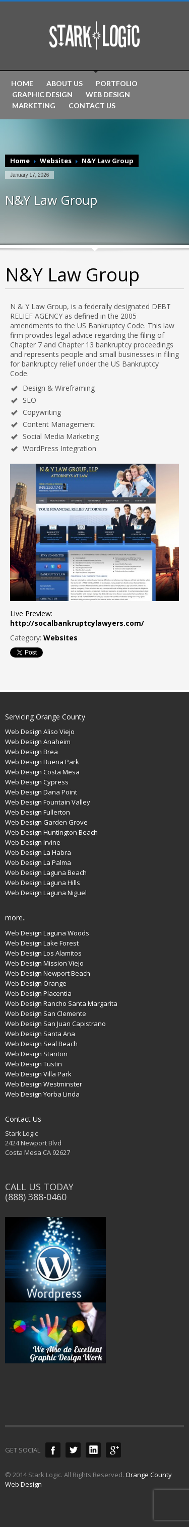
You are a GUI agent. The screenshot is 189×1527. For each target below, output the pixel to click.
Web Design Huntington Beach (51, 832)
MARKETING (33, 105)
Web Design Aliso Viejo (40, 731)
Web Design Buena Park (42, 761)
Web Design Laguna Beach (46, 872)
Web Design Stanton (36, 1053)
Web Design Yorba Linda (42, 1094)
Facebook (52, 1450)
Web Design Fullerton (37, 812)
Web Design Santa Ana (40, 1033)
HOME (22, 83)
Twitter (73, 1450)
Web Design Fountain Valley (47, 802)
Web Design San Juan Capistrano (55, 1023)
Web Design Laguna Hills (42, 882)
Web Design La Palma (38, 862)
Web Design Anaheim (38, 741)
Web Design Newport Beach (47, 973)
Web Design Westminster (43, 1083)
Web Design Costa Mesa (42, 771)
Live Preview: (77, 618)
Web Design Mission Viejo (44, 963)
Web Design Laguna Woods (47, 932)
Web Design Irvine (32, 842)
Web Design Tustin (33, 1063)
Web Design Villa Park (38, 1073)
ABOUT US (64, 83)
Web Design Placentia (38, 993)
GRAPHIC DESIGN (42, 94)
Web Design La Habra (38, 852)
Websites (56, 160)
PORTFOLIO (117, 83)
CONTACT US (92, 105)
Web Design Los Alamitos (43, 953)
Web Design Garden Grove (46, 822)
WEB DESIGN (108, 94)
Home (20, 160)
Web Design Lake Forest (42, 943)
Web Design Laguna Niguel (46, 892)
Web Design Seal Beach (41, 1043)
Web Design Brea (31, 751)
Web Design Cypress (37, 781)
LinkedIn (93, 1450)
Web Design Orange (36, 983)
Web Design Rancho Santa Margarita (61, 1003)
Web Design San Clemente (45, 1013)
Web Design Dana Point (41, 791)
